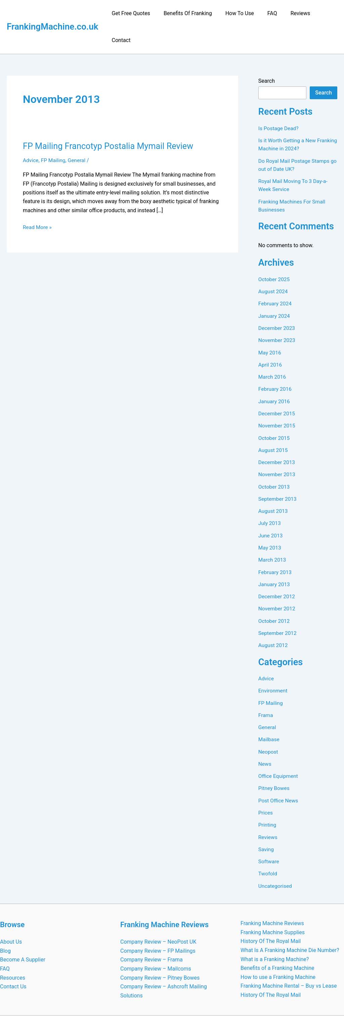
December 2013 (277, 433)
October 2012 (274, 590)
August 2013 (273, 481)
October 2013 (274, 457)
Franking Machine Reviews (272, 891)
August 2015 (273, 421)
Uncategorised (275, 853)
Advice (31, 133)
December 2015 (277, 384)
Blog (5, 918)
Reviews (292, 13)
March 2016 (272, 348)
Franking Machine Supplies (273, 900)
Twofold (268, 841)
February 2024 (275, 275)
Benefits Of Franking (188, 13)
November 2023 (277, 312)
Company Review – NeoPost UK (158, 909)
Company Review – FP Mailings (158, 918)
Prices (265, 781)
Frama (265, 684)
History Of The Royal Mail (271, 908)
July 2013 (270, 493)
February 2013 (275, 542)
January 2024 (274, 288)
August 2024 (273, 263)
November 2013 (277, 445)
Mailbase (269, 708)
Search (266, 54)
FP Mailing (54, 133)
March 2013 (272, 530)
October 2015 (274, 409)
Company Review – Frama (151, 927)
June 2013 (271, 505)
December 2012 (277, 566)
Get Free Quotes (134, 13)
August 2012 (273, 614)
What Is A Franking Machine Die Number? (290, 917)
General (78, 133)
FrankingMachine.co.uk (52, 13)
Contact (322, 13)
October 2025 (274, 251)
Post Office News (278, 769)
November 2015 (277, 396)
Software (269, 829)
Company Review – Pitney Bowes (160, 945)
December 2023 (277, 300)
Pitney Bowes (274, 757)
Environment (273, 660)
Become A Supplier (22, 927)
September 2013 (278, 469)
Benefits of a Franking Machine (277, 935)
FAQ (267, 13)
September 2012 (278, 602)
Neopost (268, 720)
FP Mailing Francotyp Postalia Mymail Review (111, 119)
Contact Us (13, 954)
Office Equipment (278, 745)
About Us (11, 909)
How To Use (237, 13)
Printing (267, 793)
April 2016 (270, 336)
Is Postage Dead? (279, 101)
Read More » (37, 200)
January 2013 (274, 554)
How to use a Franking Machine (278, 944)
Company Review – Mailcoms (155, 936)
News (265, 732)
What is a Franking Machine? (275, 926)
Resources (12, 945)
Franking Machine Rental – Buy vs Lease (289, 953)
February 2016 (275, 360)
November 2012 (277, 578)
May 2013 (270, 518)
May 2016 (270, 324)
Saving (266, 817)
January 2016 (274, 372)
